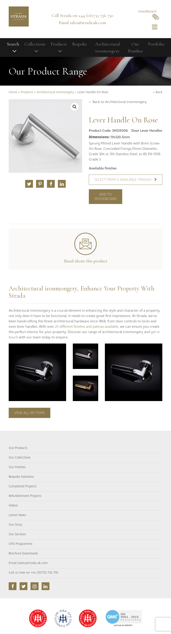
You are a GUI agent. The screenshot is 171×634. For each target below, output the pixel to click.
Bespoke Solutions (21, 477)
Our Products (18, 448)
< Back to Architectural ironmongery (118, 101)
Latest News (17, 515)
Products (27, 92)
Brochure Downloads (23, 553)
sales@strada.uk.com (88, 22)
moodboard (148, 14)
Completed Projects (23, 486)
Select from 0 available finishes (125, 179)
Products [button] (59, 44)
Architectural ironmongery (107, 47)
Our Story (15, 525)
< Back (157, 92)
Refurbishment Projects (25, 496)
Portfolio (156, 44)
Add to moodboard (106, 196)
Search (13, 44)
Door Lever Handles (146, 130)
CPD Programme (20, 544)
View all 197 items (29, 412)
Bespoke (79, 44)
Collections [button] (34, 44)
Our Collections (20, 457)
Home (13, 92)
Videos (13, 505)
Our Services (17, 534)
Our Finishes (135, 47)
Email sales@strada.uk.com (28, 563)
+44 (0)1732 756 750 (96, 15)
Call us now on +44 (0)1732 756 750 (33, 572)
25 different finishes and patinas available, (87, 326)
